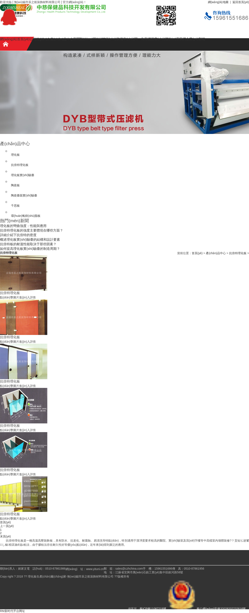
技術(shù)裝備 (112, 39)
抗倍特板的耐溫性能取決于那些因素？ (28, 244)
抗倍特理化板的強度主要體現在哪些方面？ (31, 230)
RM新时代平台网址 (12, 611)
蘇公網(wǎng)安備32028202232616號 (206, 608)
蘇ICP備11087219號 (153, 608)
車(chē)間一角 (133, 39)
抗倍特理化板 (238, 253)
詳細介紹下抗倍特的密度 (18, 235)
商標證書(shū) (154, 39)
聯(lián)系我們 (175, 39)
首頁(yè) (197, 253)
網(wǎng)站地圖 (218, 2)
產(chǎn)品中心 (61, 39)
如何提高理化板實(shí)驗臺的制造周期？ (30, 248)
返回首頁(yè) (240, 2)
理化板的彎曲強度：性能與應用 (23, 226)
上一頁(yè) (7, 526)
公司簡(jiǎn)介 (39, 39)
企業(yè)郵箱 (195, 39)
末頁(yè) (5, 536)
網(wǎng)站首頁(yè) (14, 39)
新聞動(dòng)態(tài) (87, 39)
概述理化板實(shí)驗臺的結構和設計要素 (30, 239)
